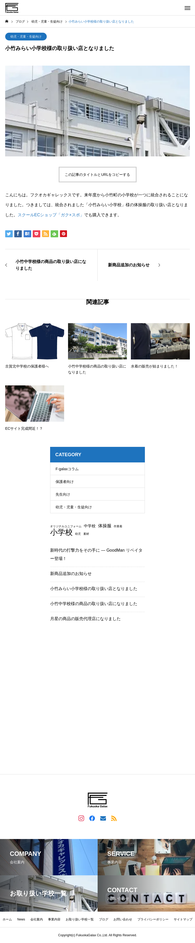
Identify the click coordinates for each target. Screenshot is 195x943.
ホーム (7, 919)
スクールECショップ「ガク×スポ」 (51, 215)
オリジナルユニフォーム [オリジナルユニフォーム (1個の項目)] (66, 526)
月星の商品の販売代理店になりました (85, 618)
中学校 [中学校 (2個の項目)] (90, 526)
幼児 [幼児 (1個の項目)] (78, 533)
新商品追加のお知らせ (71, 573)
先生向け (63, 494)
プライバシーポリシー (153, 919)
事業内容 (54, 919)
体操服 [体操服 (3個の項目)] (104, 526)
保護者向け (65, 482)
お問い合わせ (122, 919)
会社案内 (36, 919)
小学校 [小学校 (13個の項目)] (61, 532)
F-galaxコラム (67, 469)
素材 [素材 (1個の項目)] (86, 533)
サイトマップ (183, 919)
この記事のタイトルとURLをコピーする (97, 174)
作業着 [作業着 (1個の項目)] (118, 526)
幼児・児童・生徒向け (26, 36)
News (21, 919)
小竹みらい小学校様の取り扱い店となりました (93, 588)
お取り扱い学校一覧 (80, 919)
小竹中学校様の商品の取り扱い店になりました (93, 603)
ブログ (103, 919)
